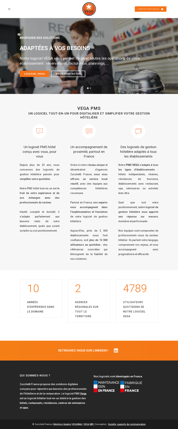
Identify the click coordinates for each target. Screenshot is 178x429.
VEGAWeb (77, 424)
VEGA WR (88, 424)
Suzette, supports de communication (127, 424)
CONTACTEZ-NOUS (150, 9)
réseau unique (96, 164)
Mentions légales (62, 424)
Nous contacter (68, 73)
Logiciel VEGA (34, 73)
